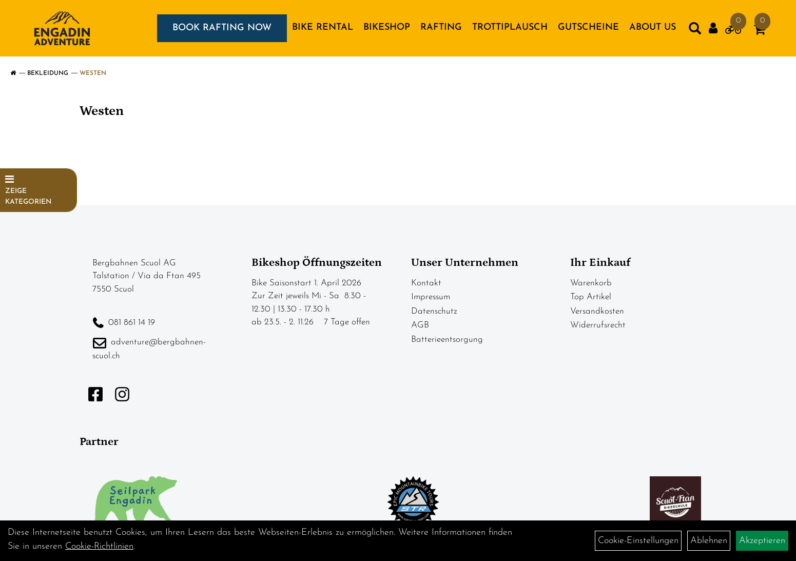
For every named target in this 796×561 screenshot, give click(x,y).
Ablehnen (708, 541)
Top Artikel (590, 297)
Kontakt (426, 283)
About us (652, 27)
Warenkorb (591, 283)
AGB (420, 325)
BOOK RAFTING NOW (221, 28)
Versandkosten (597, 311)
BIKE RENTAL (322, 27)
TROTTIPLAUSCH (510, 27)
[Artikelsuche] (695, 31)
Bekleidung (47, 73)
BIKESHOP (386, 27)
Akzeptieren (762, 541)
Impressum (430, 297)
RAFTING (441, 27)
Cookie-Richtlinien (99, 546)
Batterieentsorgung (447, 339)
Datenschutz (434, 311)
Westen (93, 73)
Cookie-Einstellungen (638, 541)
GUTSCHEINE (588, 27)
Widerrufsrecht (598, 325)
